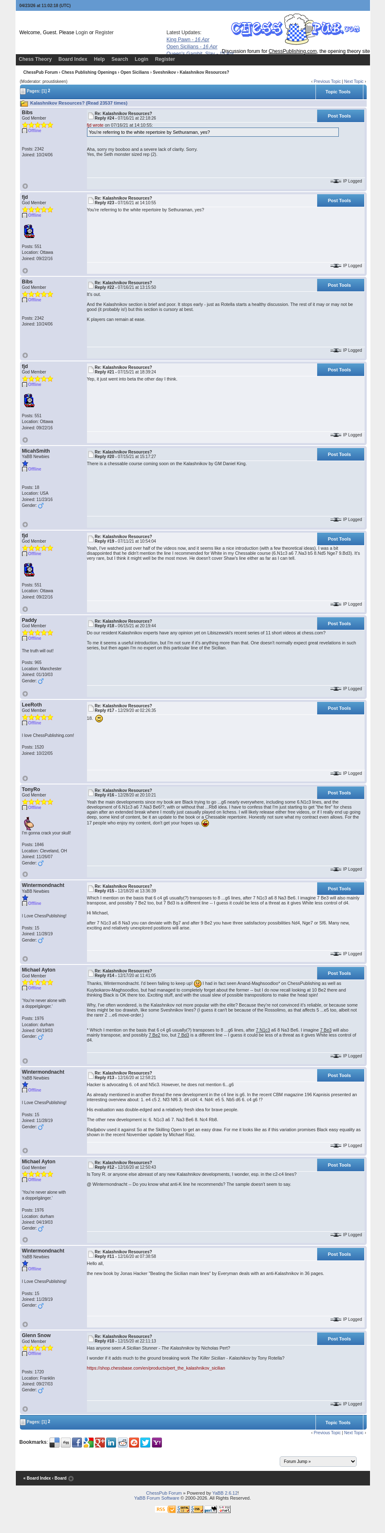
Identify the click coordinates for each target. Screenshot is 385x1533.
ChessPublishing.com (293, 51)
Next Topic (354, 81)
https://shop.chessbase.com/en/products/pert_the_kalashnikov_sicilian (156, 1367)
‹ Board (59, 1478)
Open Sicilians (191, 47)
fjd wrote (95, 125)
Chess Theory (35, 59)
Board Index (72, 59)
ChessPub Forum (40, 72)
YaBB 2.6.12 (225, 1492)
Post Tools (339, 115)
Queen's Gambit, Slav (200, 54)
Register (104, 32)
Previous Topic (327, 81)
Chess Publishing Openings (89, 72)
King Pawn (187, 40)
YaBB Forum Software (156, 1497)
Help (99, 59)
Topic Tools (337, 91)
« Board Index (37, 1478)
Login (82, 32)
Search (120, 59)
